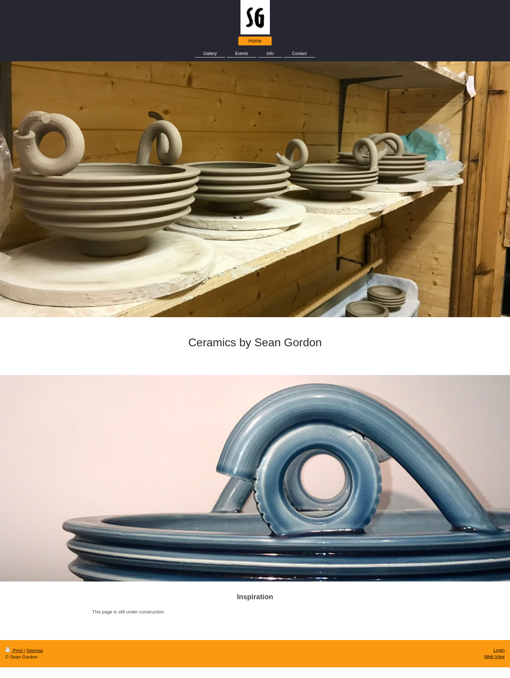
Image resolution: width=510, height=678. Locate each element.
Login (499, 650)
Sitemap (34, 650)
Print (14, 650)
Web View (494, 656)
